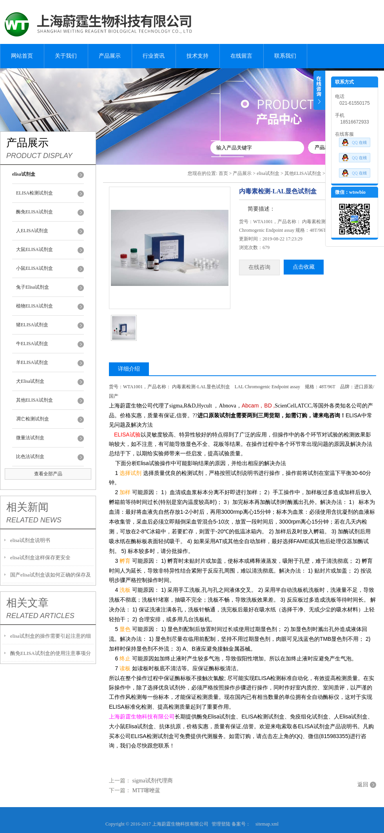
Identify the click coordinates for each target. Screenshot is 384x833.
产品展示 (110, 56)
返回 (362, 785)
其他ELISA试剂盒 (34, 400)
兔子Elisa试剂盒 (32, 287)
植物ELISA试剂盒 (34, 306)
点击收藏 (304, 267)
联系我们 (285, 56)
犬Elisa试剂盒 (30, 381)
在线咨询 (259, 267)
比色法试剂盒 (30, 456)
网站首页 (22, 56)
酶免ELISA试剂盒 (34, 212)
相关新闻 (27, 507)
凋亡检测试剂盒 (32, 419)
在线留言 (241, 56)
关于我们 (66, 56)
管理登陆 (221, 824)
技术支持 (197, 56)
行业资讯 (154, 56)
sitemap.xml (267, 824)
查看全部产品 (48, 474)
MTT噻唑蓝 (146, 790)
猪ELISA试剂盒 (32, 324)
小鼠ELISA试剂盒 (34, 268)
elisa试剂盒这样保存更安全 (40, 557)
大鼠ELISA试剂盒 (34, 249)
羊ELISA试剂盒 (32, 362)
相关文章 (27, 603)
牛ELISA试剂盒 (32, 343)
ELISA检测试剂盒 (34, 193)
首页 (223, 173)
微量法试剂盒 (30, 437)
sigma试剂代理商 (152, 781)
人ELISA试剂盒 (32, 230)
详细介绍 (129, 369)
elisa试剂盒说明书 (30, 540)
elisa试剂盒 (268, 173)
